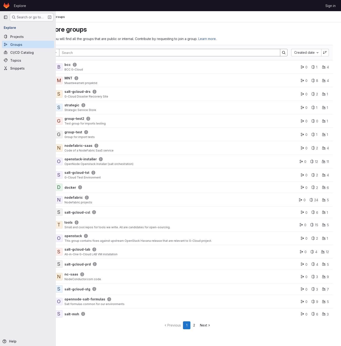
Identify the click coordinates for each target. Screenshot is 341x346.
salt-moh (91, 314)
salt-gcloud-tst (96, 173)
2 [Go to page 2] (205, 325)
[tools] (78, 224)
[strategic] (78, 107)
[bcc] (78, 67)
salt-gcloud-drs (97, 92)
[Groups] (28, 44)
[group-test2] (78, 121)
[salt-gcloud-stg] (78, 289)
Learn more (226, 39)
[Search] (178, 52)
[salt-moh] (78, 314)
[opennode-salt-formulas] (78, 301)
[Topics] (28, 60)
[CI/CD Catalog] (28, 52)
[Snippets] (28, 68)
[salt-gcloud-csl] (78, 212)
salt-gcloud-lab (97, 249)
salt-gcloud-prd (97, 264)
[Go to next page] (216, 325)
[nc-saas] (78, 276)
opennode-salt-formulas (104, 299)
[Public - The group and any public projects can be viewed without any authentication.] (94, 65)
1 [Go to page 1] (198, 325)
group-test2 (94, 119)
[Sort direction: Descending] (328, 52)
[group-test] (78, 134)
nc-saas (91, 274)
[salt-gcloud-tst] (78, 175)
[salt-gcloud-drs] (78, 94)
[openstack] (78, 238)
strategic (91, 105)
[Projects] (28, 36)
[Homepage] (6, 5)
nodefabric (93, 197)
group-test (92, 132)
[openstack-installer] (78, 161)
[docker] (78, 187)
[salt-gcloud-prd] (78, 264)
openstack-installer (100, 159)
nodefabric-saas (98, 146)
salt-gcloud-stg (97, 289)
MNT (88, 78)
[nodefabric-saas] (78, 148)
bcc (87, 65)
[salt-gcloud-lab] (78, 251)
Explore (20, 6)
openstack (92, 236)
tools (88, 222)
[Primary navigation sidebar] (5, 17)
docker (89, 187)
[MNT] (78, 80)
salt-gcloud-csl (96, 212)
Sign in (330, 6)
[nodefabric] (78, 200)
